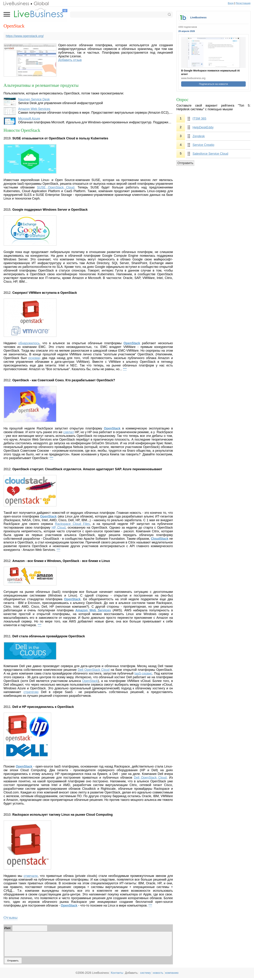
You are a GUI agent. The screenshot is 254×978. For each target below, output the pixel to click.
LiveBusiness (198, 17)
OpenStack (90, 681)
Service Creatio (203, 145)
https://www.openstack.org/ (25, 36)
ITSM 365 (199, 118)
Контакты (117, 972)
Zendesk (199, 136)
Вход (231, 3)
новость (158, 972)
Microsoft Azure (29, 118)
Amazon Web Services (34, 109)
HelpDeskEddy (203, 127)
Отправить (185, 163)
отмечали (31, 876)
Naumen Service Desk (34, 99)
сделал (68, 432)
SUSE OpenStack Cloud (55, 187)
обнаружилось (29, 343)
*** (125, 369)
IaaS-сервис (143, 673)
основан (34, 358)
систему (145, 972)
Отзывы (10, 917)
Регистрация (243, 3)
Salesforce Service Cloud (210, 153)
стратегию (30, 692)
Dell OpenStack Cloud (94, 670)
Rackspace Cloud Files (72, 524)
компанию (172, 972)
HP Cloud (59, 527)
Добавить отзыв (70, 60)
